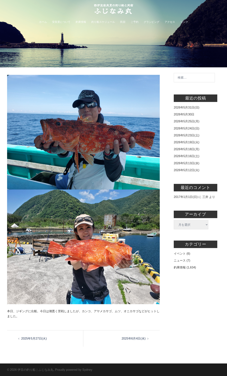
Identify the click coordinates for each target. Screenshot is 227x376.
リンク (184, 21)
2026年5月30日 (184, 114)
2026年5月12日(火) (186, 170)
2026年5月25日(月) (186, 121)
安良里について (61, 21)
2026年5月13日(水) (186, 163)
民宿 (122, 21)
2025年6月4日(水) (134, 338)
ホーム (43, 21)
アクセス (170, 21)
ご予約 (134, 21)
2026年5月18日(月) (186, 149)
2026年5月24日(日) (186, 128)
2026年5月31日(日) (186, 107)
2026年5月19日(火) (186, 142)
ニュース (180, 260)
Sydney (87, 369)
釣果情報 (81, 21)
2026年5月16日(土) (186, 156)
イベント (180, 253)
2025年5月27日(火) (34, 338)
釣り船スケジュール (103, 21)
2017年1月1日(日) (186, 196)
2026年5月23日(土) (186, 135)
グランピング (151, 21)
